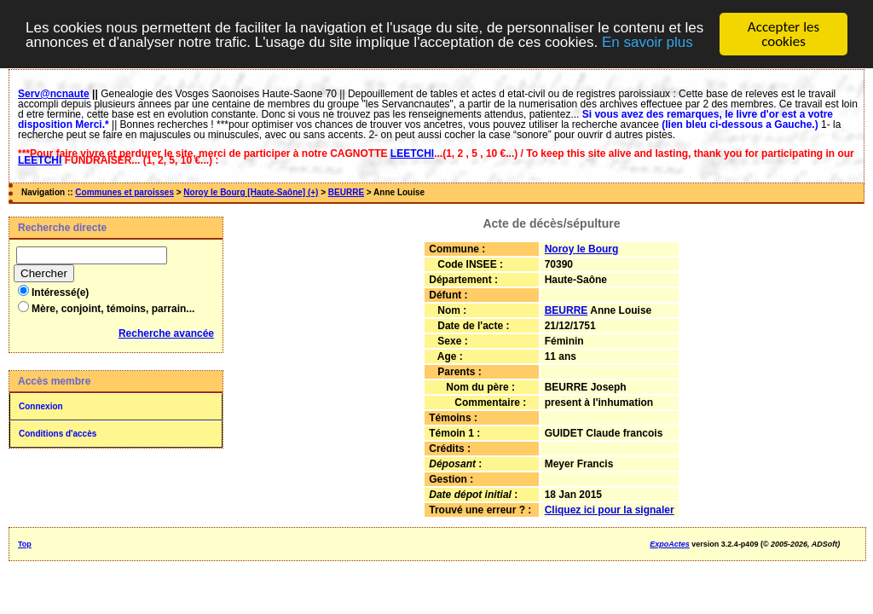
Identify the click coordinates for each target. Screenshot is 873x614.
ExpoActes (670, 544)
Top (25, 544)
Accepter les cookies (783, 34)
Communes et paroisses (124, 192)
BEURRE (346, 192)
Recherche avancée (166, 333)
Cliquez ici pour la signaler (609, 510)
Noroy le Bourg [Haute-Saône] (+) (250, 192)
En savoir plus (647, 41)
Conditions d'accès (57, 433)
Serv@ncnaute (54, 94)
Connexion (41, 406)
